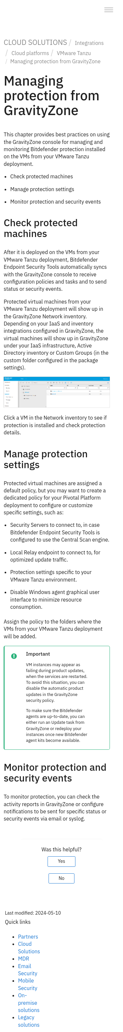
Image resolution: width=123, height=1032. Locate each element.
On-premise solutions (29, 1002)
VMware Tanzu (74, 53)
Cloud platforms (30, 53)
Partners (28, 936)
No (62, 878)
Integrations (89, 43)
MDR (23, 958)
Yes (61, 861)
